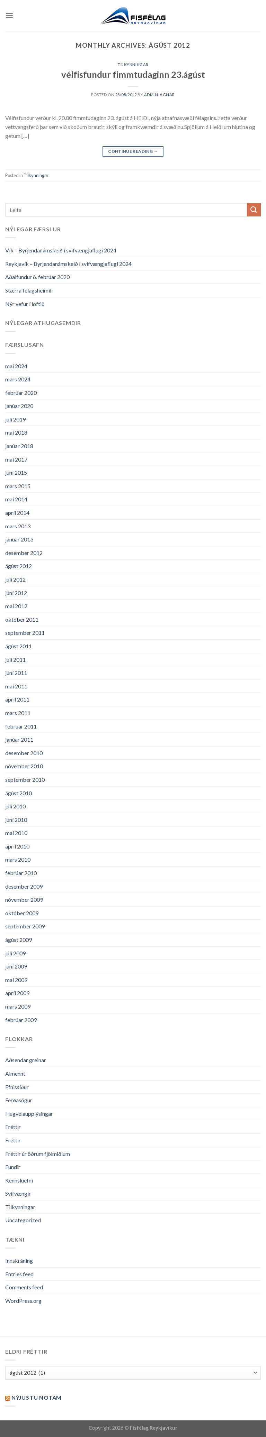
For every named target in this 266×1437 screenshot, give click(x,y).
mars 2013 (17, 526)
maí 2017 (16, 459)
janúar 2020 (19, 405)
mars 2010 (17, 859)
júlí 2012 (15, 579)
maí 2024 (16, 366)
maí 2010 (16, 832)
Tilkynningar (133, 64)
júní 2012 (16, 593)
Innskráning (19, 1260)
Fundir (12, 1166)
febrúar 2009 (21, 1020)
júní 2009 (16, 966)
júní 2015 (16, 472)
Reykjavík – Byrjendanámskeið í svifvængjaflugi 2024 (68, 263)
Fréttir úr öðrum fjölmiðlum (37, 1153)
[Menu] (9, 15)
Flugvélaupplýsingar (29, 1113)
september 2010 (25, 779)
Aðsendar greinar (25, 1060)
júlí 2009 (15, 953)
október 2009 (21, 913)
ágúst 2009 (18, 939)
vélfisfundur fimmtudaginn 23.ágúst (133, 74)
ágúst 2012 (18, 566)
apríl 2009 (17, 993)
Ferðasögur (18, 1100)
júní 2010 (16, 819)
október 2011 (21, 619)
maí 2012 (16, 606)
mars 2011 (17, 713)
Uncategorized (23, 1220)
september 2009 (25, 926)
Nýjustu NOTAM (36, 1397)
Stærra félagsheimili (29, 290)
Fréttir (13, 1126)
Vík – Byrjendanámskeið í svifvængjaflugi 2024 (60, 250)
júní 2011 (16, 672)
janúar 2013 (19, 539)
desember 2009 (24, 886)
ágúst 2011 (18, 646)
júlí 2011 (15, 659)
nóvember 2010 (24, 766)
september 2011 (25, 632)
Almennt (15, 1073)
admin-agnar (159, 94)
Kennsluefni (19, 1180)
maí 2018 (16, 432)
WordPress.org (23, 1300)
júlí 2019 (15, 419)
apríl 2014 (17, 512)
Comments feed (24, 1287)
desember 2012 (24, 552)
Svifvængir (18, 1193)
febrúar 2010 (21, 873)
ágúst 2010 (18, 793)
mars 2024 (17, 379)
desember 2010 (24, 753)
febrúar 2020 (21, 392)
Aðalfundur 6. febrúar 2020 (37, 277)
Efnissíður (17, 1087)
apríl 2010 (17, 846)
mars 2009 (17, 1006)
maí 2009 (16, 979)
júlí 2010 (15, 806)
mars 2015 (17, 486)
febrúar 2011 (21, 726)
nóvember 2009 (24, 899)
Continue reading (133, 151)
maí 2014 (16, 499)
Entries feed (19, 1274)
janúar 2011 (19, 739)
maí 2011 (16, 686)
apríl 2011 (17, 699)
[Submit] (254, 209)
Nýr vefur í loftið (25, 303)
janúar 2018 (19, 446)
